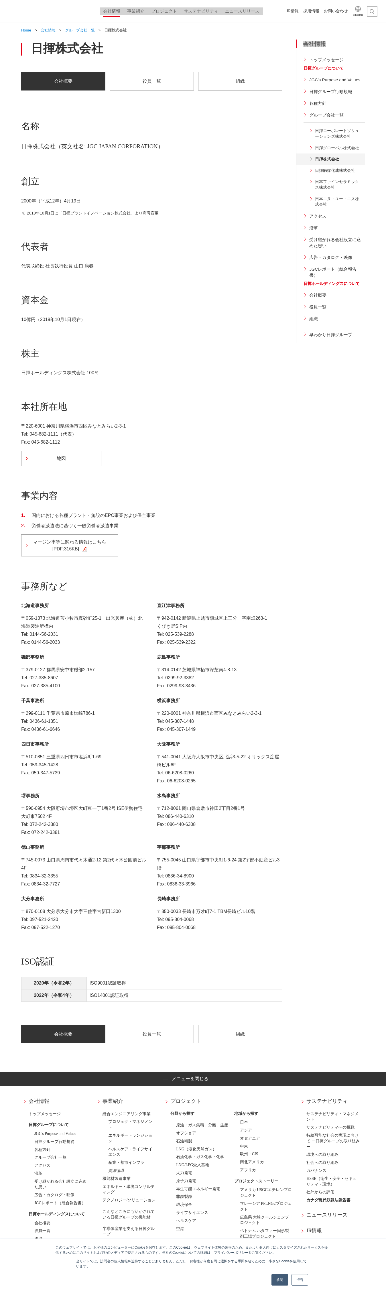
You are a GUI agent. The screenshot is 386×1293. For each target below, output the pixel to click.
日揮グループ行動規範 (54, 1142)
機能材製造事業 (117, 1178)
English (358, 14)
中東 (244, 1146)
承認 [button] (279, 1280)
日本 (244, 1122)
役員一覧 (42, 1231)
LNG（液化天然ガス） (196, 1149)
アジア (246, 1130)
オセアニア (250, 1138)
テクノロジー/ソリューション (129, 1200)
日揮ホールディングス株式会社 (51, 11)
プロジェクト (185, 1101)
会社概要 (42, 1223)
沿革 (38, 1173)
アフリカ (248, 1170)
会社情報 (39, 1101)
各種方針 (42, 1150)
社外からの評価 (320, 1192)
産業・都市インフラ (126, 1162)
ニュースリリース (327, 1215)
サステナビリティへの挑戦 (330, 1127)
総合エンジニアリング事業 (127, 1114)
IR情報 (314, 1230)
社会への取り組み (322, 1162)
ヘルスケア (186, 1221)
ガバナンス (316, 1170)
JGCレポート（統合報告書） (60, 1203)
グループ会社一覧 (50, 1157)
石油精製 (184, 1141)
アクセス (42, 1165)
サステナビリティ (327, 1101)
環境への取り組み (322, 1154)
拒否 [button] (299, 1280)
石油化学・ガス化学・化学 (200, 1157)
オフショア (186, 1133)
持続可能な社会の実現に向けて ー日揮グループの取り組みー (333, 1141)
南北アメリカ (252, 1162)
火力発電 (184, 1173)
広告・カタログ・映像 (54, 1195)
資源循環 (116, 1170)
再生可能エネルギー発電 (198, 1189)
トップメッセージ (45, 1114)
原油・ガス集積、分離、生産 (202, 1125)
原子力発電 (186, 1181)
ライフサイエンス (192, 1213)
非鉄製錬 (184, 1196)
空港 (180, 1229)
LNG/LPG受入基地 (192, 1165)
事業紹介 (113, 1101)
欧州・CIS (249, 1154)
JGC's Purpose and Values (55, 1133)
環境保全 (184, 1205)
